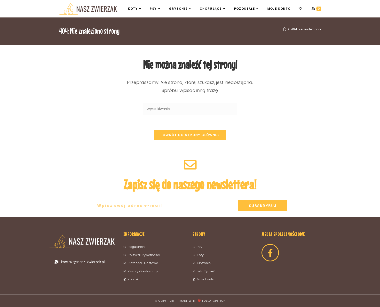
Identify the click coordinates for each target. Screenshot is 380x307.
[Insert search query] (190, 109)
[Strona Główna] (284, 29)
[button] (369, 7)
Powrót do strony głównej (190, 135)
